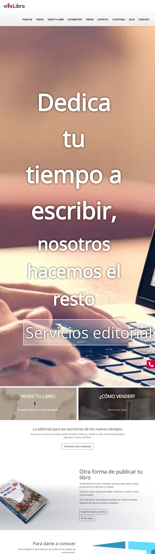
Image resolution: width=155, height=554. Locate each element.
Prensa (89, 17)
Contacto (103, 17)
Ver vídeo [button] (87, 518)
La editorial (118, 17)
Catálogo (144, 17)
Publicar (27, 17)
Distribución (75, 17)
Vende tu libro (56, 17)
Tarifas (40, 17)
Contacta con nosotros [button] (77, 446)
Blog (132, 17)
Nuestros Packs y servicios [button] (93, 511)
